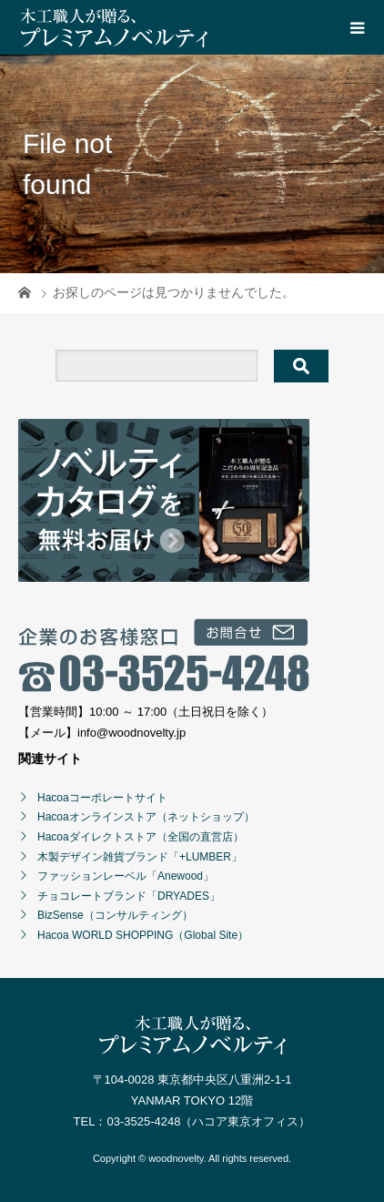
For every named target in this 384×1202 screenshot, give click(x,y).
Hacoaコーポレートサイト (102, 797)
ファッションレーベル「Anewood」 (125, 876)
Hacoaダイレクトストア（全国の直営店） (140, 836)
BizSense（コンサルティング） (115, 915)
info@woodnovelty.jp (131, 732)
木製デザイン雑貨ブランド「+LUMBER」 (139, 857)
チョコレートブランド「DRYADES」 (128, 896)
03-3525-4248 (143, 1121)
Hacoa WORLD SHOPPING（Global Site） (142, 935)
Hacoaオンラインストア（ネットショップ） (146, 816)
